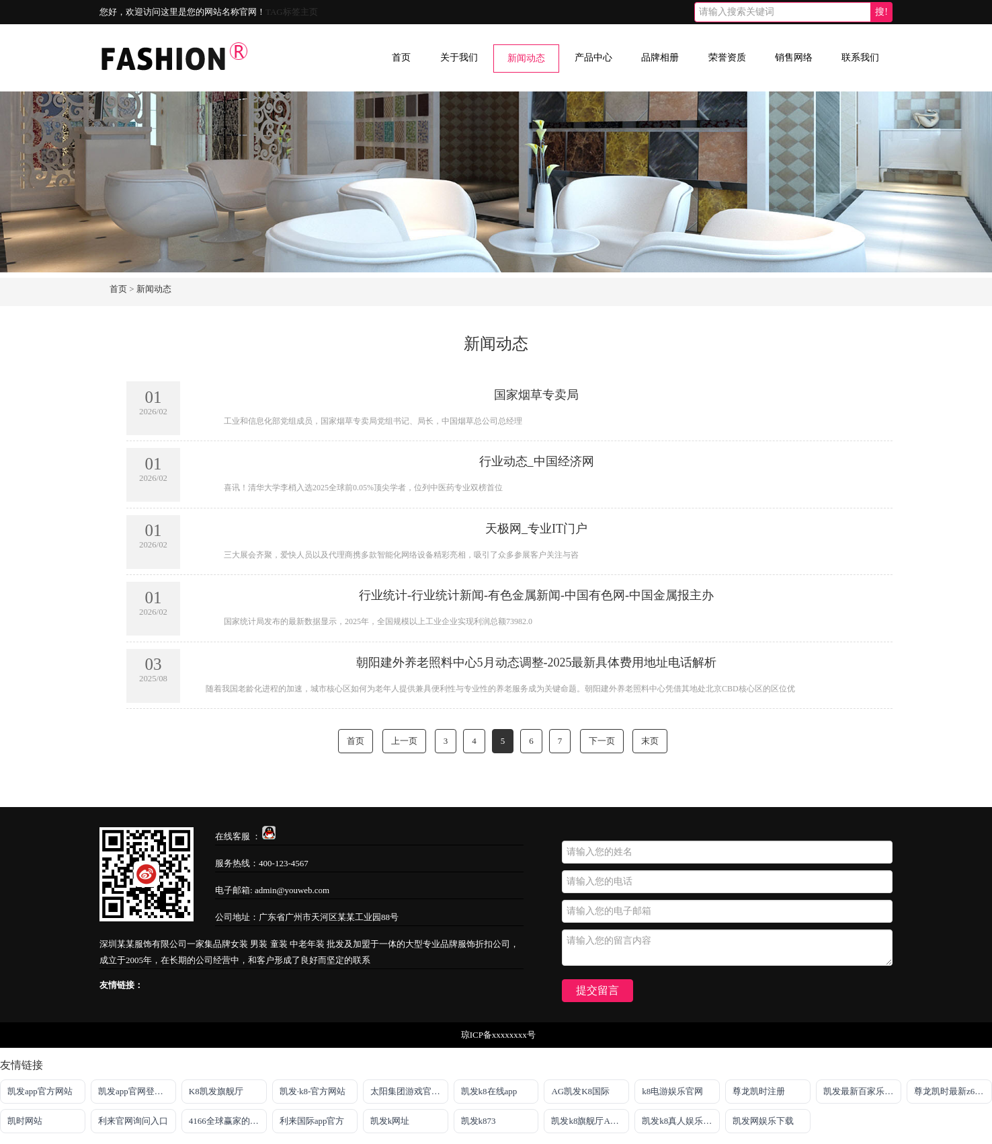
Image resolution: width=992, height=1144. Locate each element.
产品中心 (593, 57)
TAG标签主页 (291, 12)
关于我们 (459, 57)
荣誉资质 (727, 57)
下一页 (602, 741)
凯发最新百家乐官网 (862, 1091)
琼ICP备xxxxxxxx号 (498, 1035)
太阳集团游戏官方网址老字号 (409, 1091)
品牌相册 (660, 57)
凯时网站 (24, 1121)
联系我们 (860, 57)
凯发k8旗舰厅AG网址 (590, 1121)
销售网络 (794, 57)
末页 (650, 741)
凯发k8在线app (489, 1091)
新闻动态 (526, 58)
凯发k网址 (390, 1121)
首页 (401, 57)
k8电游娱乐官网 (672, 1091)
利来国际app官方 (312, 1121)
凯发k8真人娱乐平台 (681, 1121)
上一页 (404, 741)
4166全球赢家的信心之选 (228, 1121)
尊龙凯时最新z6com (952, 1091)
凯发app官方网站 (40, 1091)
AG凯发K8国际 (580, 1091)
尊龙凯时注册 (759, 1091)
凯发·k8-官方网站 (313, 1091)
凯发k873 (478, 1121)
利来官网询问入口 (133, 1121)
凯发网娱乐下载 (763, 1121)
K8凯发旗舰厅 (216, 1091)
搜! (881, 12)
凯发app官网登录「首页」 (137, 1091)
